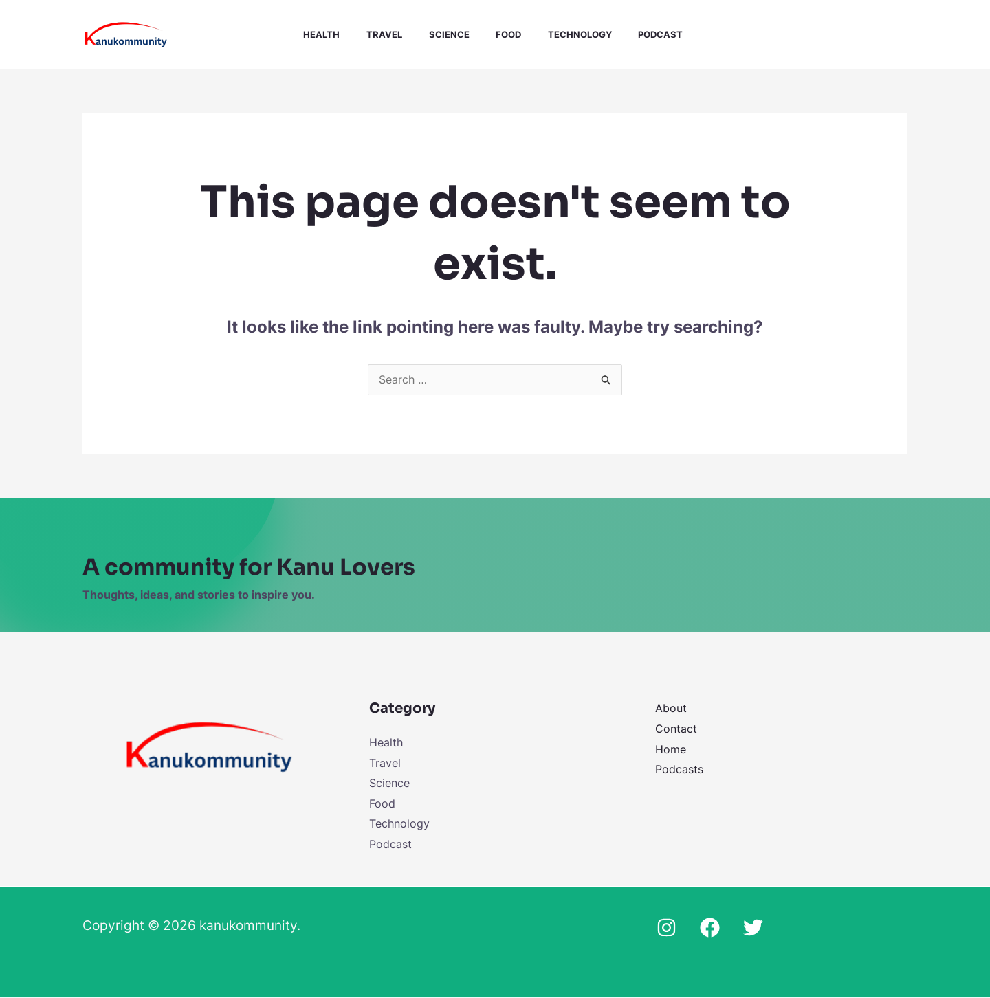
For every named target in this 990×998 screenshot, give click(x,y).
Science (442, 34)
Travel (382, 34)
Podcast (640, 34)
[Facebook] (709, 929)
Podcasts (679, 770)
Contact (676, 729)
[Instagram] (666, 929)
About (671, 709)
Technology (564, 34)
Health (324, 34)
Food (497, 34)
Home (670, 750)
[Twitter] (753, 929)
